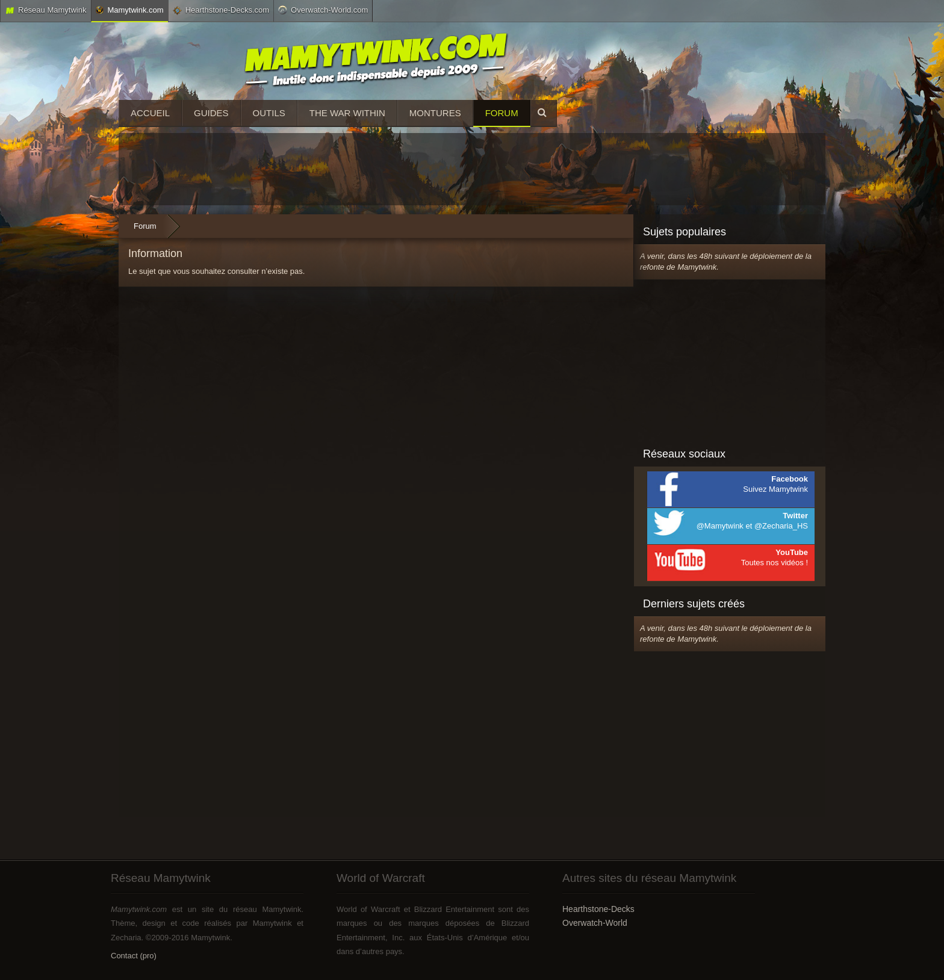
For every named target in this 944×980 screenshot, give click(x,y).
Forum (501, 113)
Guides (211, 113)
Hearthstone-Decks (598, 909)
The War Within (347, 113)
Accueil (150, 113)
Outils (269, 113)
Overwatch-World (594, 923)
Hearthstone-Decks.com (221, 10)
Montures (435, 113)
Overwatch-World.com (323, 9)
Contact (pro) (134, 955)
